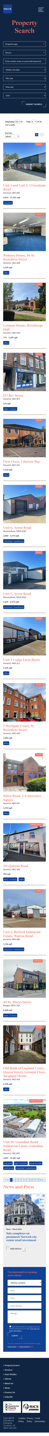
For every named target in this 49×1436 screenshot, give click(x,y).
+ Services (7, 1369)
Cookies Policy (22, 1420)
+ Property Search (11, 1365)
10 (37, 1180)
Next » (42, 1180)
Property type (11, 44)
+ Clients (7, 1378)
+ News (6, 1387)
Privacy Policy (12, 1346)
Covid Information (40, 1420)
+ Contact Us (9, 1392)
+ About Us (8, 1383)
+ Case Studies (10, 1374)
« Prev (6, 1180)
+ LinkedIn (8, 1396)
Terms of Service (24, 1346)
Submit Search (34, 104)
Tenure (8, 52)
